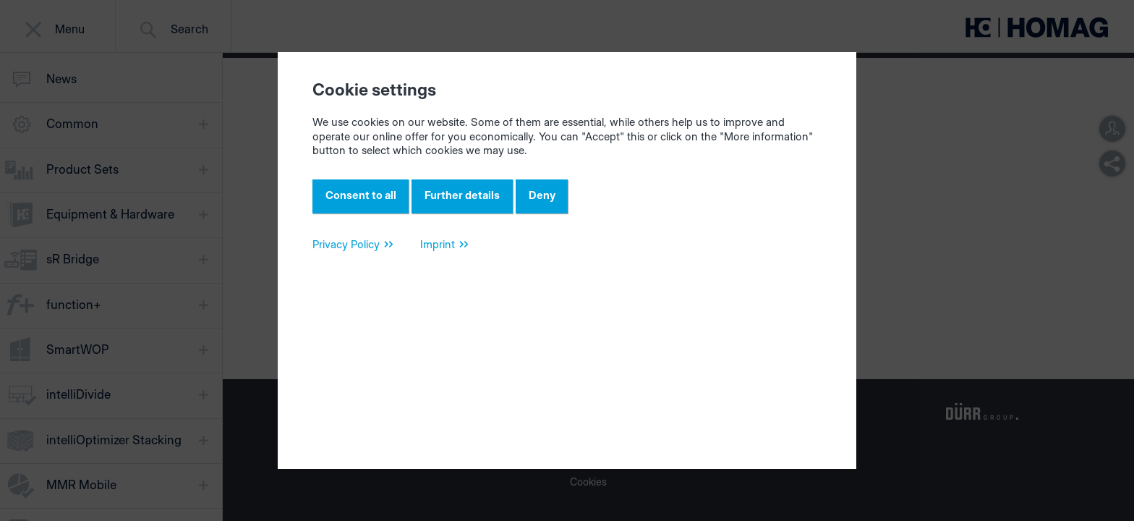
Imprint (437, 251)
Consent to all (364, 198)
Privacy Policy (346, 251)
